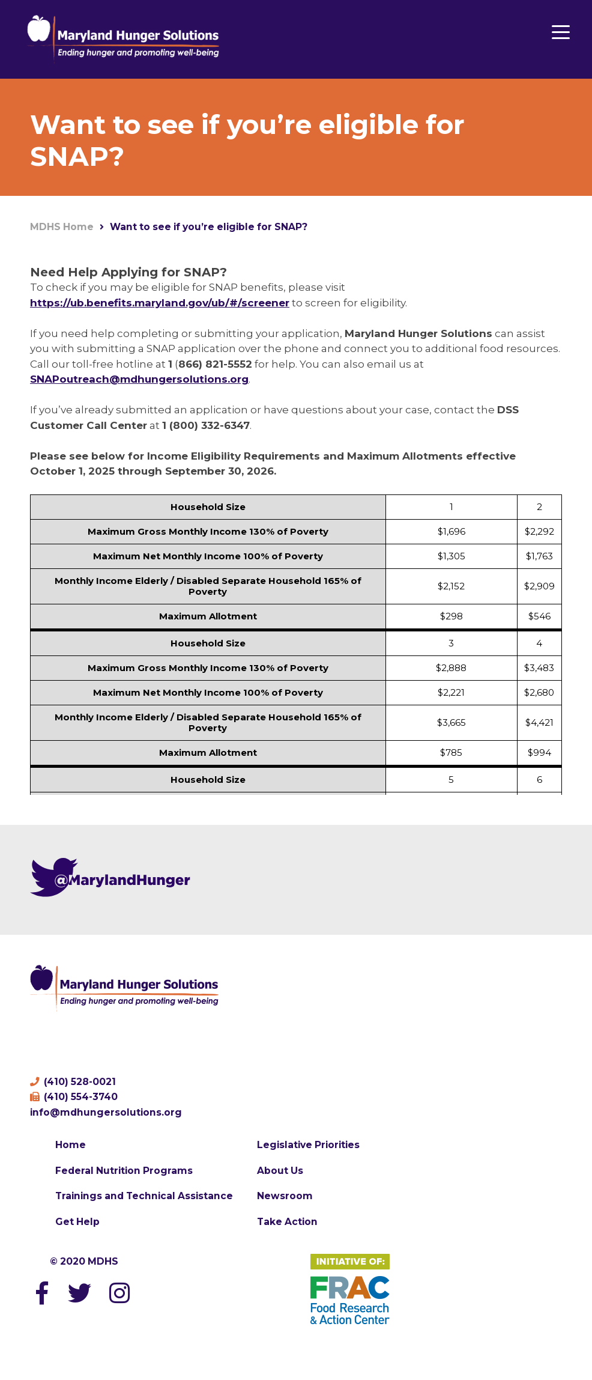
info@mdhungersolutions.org (106, 1112)
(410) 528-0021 (73, 1081)
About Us (280, 1170)
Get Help (77, 1221)
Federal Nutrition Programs (124, 1170)
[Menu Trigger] (560, 31)
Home (70, 1145)
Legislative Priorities (308, 1145)
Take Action (287, 1221)
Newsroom (285, 1196)
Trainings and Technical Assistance (144, 1196)
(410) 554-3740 (74, 1096)
